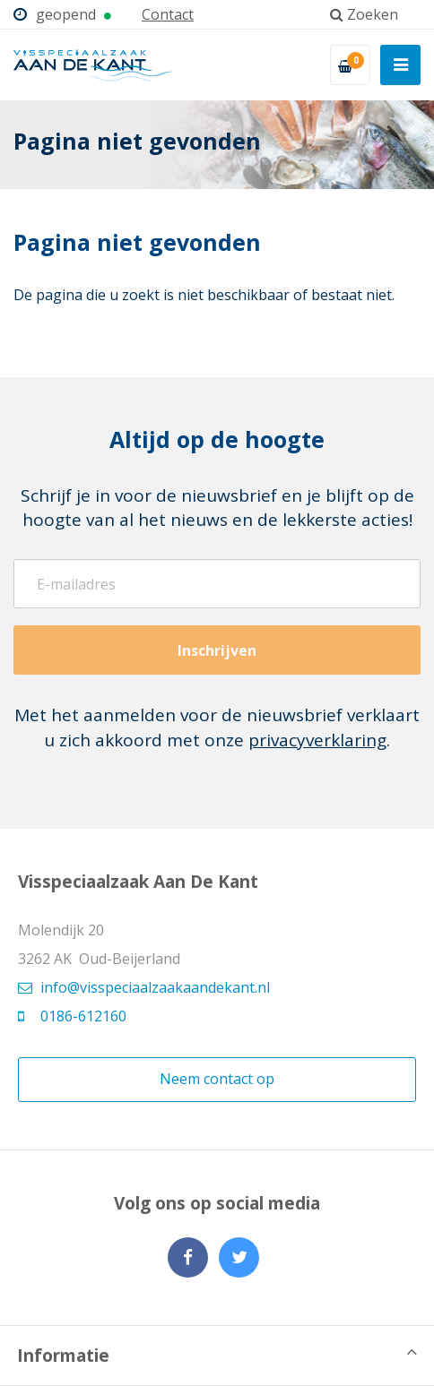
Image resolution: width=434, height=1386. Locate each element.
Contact (168, 14)
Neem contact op (217, 1079)
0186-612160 (72, 1016)
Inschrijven (217, 650)
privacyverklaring (317, 740)
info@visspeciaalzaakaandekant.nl (144, 987)
